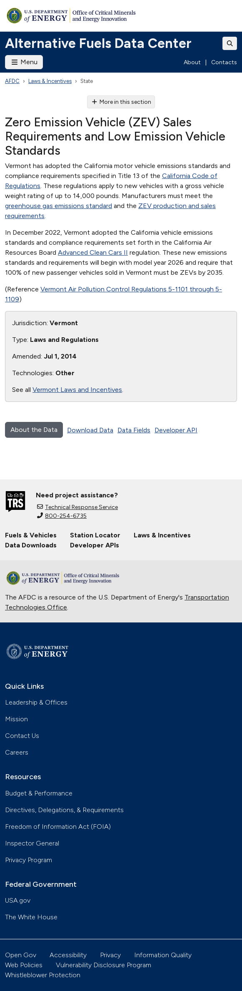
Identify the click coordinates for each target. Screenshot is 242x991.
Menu (23, 62)
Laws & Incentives (50, 81)
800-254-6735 (62, 515)
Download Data (90, 430)
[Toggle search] (229, 43)
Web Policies (23, 965)
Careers (16, 752)
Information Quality (163, 955)
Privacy (110, 955)
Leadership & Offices (36, 702)
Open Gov (20, 955)
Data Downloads (31, 545)
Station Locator (95, 535)
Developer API (176, 430)
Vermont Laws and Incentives (77, 390)
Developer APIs (94, 545)
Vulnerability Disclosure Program (103, 965)
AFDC (12, 81)
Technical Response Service (77, 507)
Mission (16, 719)
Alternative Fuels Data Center (98, 43)
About (192, 62)
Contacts (224, 62)
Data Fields (133, 430)
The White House (31, 917)
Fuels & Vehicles (31, 535)
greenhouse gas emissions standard (58, 206)
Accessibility (68, 955)
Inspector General (32, 843)
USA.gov (17, 900)
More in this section (121, 101)
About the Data (33, 430)
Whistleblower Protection (42, 975)
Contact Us (22, 736)
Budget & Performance (38, 793)
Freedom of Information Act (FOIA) (58, 826)
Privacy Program (28, 860)
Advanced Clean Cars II (93, 252)
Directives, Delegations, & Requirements (64, 810)
